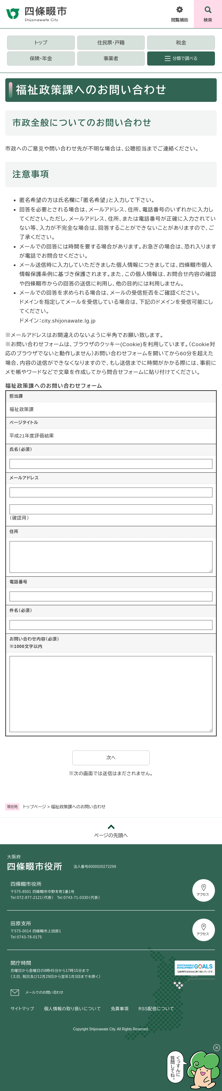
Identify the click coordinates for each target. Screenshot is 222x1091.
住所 (14, 531)
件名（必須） (21, 610)
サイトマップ (22, 1008)
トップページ (34, 806)
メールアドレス (24, 478)
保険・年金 (41, 58)
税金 (181, 42)
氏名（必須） (21, 449)
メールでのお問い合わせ (44, 992)
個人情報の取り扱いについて (72, 1008)
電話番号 (19, 582)
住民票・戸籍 (111, 42)
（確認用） (19, 518)
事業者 (110, 58)
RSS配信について (156, 1008)
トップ (41, 42)
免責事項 (119, 1008)
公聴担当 (136, 149)
